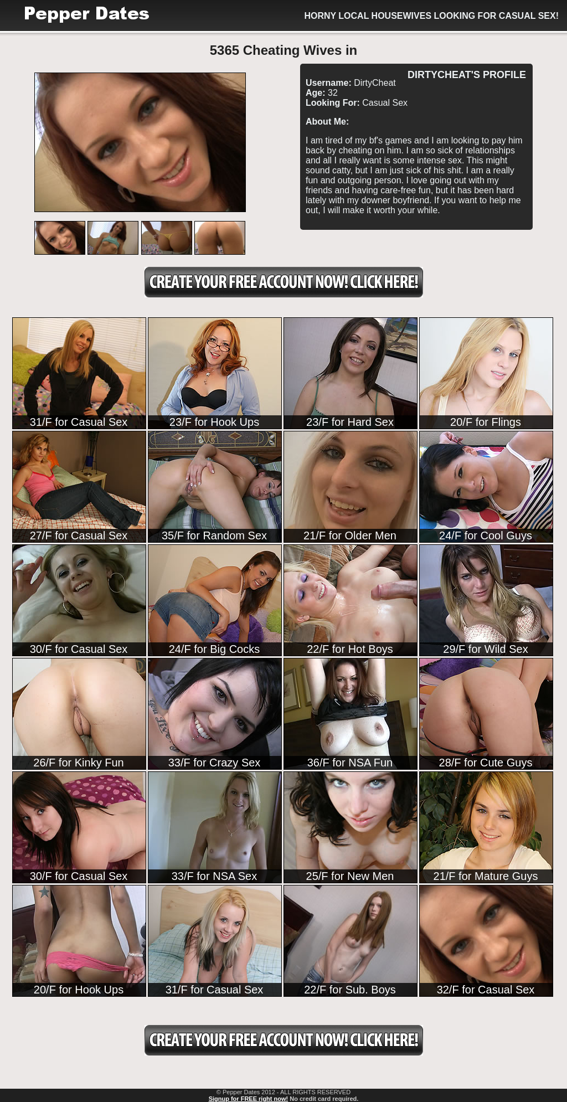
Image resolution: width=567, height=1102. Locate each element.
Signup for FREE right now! (248, 1098)
